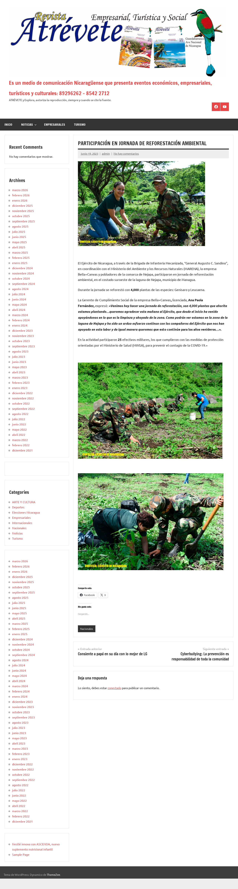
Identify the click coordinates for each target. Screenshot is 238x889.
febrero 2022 (21, 455)
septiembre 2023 (23, 356)
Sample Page (20, 865)
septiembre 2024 (23, 294)
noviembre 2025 (23, 221)
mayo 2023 (19, 377)
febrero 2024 (21, 330)
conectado (114, 698)
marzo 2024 (20, 325)
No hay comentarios (126, 164)
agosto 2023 (20, 362)
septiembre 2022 (23, 419)
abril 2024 (18, 320)
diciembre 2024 (22, 278)
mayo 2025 (19, 252)
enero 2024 (19, 335)
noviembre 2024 (23, 283)
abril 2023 (18, 382)
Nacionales (87, 639)
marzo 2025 (20, 263)
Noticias (29, 135)
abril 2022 (18, 445)
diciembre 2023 (22, 341)
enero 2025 (19, 273)
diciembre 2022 (22, 403)
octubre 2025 (21, 226)
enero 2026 (19, 211)
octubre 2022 (21, 414)
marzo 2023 (20, 388)
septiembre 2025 (23, 231)
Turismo (80, 135)
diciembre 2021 (22, 460)
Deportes (18, 517)
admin (106, 164)
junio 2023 (19, 372)
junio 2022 (19, 434)
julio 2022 (18, 429)
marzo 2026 (20, 200)
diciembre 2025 (22, 216)
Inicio (8, 135)
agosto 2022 (20, 424)
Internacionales (22, 533)
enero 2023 (19, 398)
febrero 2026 (21, 205)
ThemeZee (53, 885)
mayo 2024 (19, 315)
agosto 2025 (20, 237)
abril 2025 (18, 257)
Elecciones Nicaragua (26, 523)
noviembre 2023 (23, 346)
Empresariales (54, 135)
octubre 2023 (21, 351)
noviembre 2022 (23, 408)
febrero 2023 (21, 393)
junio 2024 (19, 309)
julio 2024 (18, 304)
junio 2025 (19, 247)
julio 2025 (18, 242)
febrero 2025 (21, 268)
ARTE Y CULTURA (23, 512)
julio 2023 (18, 367)
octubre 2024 (21, 289)
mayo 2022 (19, 440)
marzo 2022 (20, 450)
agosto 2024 (20, 299)
